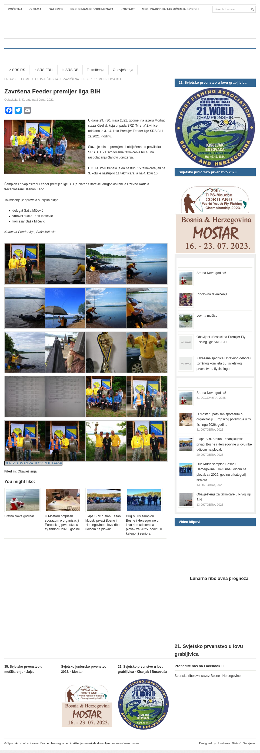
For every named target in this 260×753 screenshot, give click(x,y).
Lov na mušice (206, 316)
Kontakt (128, 9)
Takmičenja (95, 70)
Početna (15, 9)
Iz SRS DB (70, 70)
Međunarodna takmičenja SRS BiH (170, 9)
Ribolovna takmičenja (211, 294)
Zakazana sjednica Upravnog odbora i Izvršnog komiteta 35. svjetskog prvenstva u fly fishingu (223, 363)
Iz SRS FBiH (43, 70)
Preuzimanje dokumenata (92, 9)
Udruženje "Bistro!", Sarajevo (235, 743)
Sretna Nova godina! (19, 516)
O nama (35, 9)
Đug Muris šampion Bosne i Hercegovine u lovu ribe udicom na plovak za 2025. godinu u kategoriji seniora (144, 524)
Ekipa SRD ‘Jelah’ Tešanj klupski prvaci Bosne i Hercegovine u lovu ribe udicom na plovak (103, 522)
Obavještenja (123, 70)
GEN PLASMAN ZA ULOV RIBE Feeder (33, 463)
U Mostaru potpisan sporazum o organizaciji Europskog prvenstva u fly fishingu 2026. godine (62, 522)
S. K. (21, 99)
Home (25, 79)
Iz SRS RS (16, 70)
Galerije (55, 9)
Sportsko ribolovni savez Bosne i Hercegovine (130, 26)
